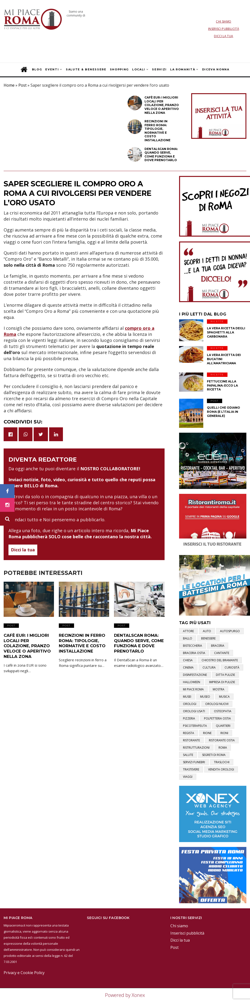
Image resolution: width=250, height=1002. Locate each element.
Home (9, 85)
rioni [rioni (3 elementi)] (224, 733)
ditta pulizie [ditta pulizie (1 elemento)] (225, 675)
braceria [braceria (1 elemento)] (217, 646)
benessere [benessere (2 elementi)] (208, 638)
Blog (37, 69)
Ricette (217, 321)
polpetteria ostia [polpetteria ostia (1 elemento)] (217, 718)
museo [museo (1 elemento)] (205, 697)
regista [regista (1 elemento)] (188, 733)
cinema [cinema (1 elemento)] (188, 667)
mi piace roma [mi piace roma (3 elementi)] (193, 689)
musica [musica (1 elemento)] (224, 697)
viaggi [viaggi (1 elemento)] (187, 777)
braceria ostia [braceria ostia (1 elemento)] (194, 653)
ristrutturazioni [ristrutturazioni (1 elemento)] (196, 747)
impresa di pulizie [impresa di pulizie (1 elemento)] (222, 682)
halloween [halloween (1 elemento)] (191, 682)
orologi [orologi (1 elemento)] (189, 704)
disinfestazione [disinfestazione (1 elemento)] (195, 675)
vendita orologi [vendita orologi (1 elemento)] (221, 769)
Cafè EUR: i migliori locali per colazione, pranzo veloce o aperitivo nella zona (26, 644)
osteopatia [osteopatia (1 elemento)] (222, 711)
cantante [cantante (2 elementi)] (221, 653)
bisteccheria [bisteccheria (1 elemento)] (192, 646)
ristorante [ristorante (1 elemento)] (191, 740)
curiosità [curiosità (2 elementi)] (232, 667)
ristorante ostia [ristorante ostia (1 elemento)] (222, 740)
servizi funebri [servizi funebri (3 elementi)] (194, 762)
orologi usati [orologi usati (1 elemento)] (194, 711)
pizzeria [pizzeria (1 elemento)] (189, 718)
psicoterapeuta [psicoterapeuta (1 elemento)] (195, 726)
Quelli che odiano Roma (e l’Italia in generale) (223, 412)
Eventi (52, 69)
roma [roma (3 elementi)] (223, 747)
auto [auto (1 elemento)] (207, 631)
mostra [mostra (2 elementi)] (218, 689)
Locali (138, 69)
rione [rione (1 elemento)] (207, 733)
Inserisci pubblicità (223, 29)
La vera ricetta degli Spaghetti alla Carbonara (226, 332)
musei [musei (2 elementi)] (187, 697)
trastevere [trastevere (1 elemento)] (191, 769)
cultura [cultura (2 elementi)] (209, 667)
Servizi (159, 69)
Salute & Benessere (86, 69)
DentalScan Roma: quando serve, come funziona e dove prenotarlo (137, 642)
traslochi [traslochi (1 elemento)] (221, 762)
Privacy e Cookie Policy (24, 972)
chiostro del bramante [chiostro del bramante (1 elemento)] (220, 660)
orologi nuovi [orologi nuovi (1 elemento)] (216, 704)
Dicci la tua (223, 36)
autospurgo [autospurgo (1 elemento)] (230, 631)
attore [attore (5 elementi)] (188, 631)
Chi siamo (223, 21)
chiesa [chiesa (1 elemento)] (188, 660)
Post (22, 85)
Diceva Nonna (215, 69)
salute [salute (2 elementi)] (188, 755)
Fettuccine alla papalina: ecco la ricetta (222, 385)
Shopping (119, 69)
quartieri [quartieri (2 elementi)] (223, 726)
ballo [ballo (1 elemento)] (187, 638)
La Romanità (182, 69)
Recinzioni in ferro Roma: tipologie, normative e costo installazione (81, 642)
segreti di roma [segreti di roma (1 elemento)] (214, 755)
